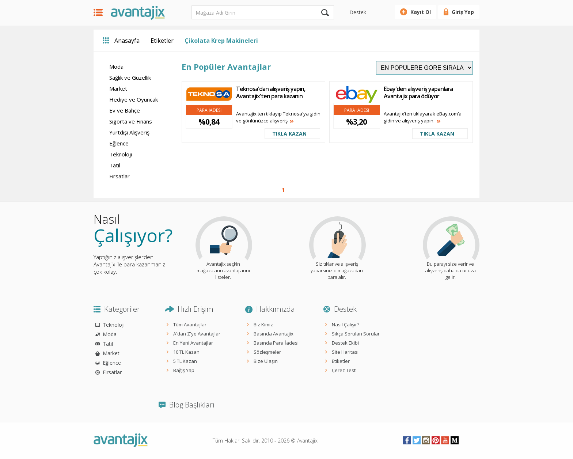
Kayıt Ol (420, 11)
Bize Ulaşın (266, 361)
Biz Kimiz (263, 324)
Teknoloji (120, 154)
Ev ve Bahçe (124, 110)
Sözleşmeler (267, 352)
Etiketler (162, 41)
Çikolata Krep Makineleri (221, 41)
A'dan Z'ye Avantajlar (196, 333)
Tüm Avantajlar (189, 324)
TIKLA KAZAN (289, 133)
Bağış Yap (183, 370)
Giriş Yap (463, 11)
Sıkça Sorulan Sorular (356, 333)
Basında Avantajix (273, 333)
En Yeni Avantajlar (193, 342)
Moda (116, 66)
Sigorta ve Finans (130, 121)
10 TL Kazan (186, 352)
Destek (357, 12)
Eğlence (119, 143)
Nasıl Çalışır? (345, 324)
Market (118, 88)
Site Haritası (345, 352)
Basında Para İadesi (276, 342)
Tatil (114, 165)
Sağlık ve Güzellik (130, 77)
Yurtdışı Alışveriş (129, 132)
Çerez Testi (344, 370)
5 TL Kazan (185, 361)
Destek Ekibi (345, 342)
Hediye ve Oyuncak (133, 99)
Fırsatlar (119, 176)
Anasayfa (127, 41)
